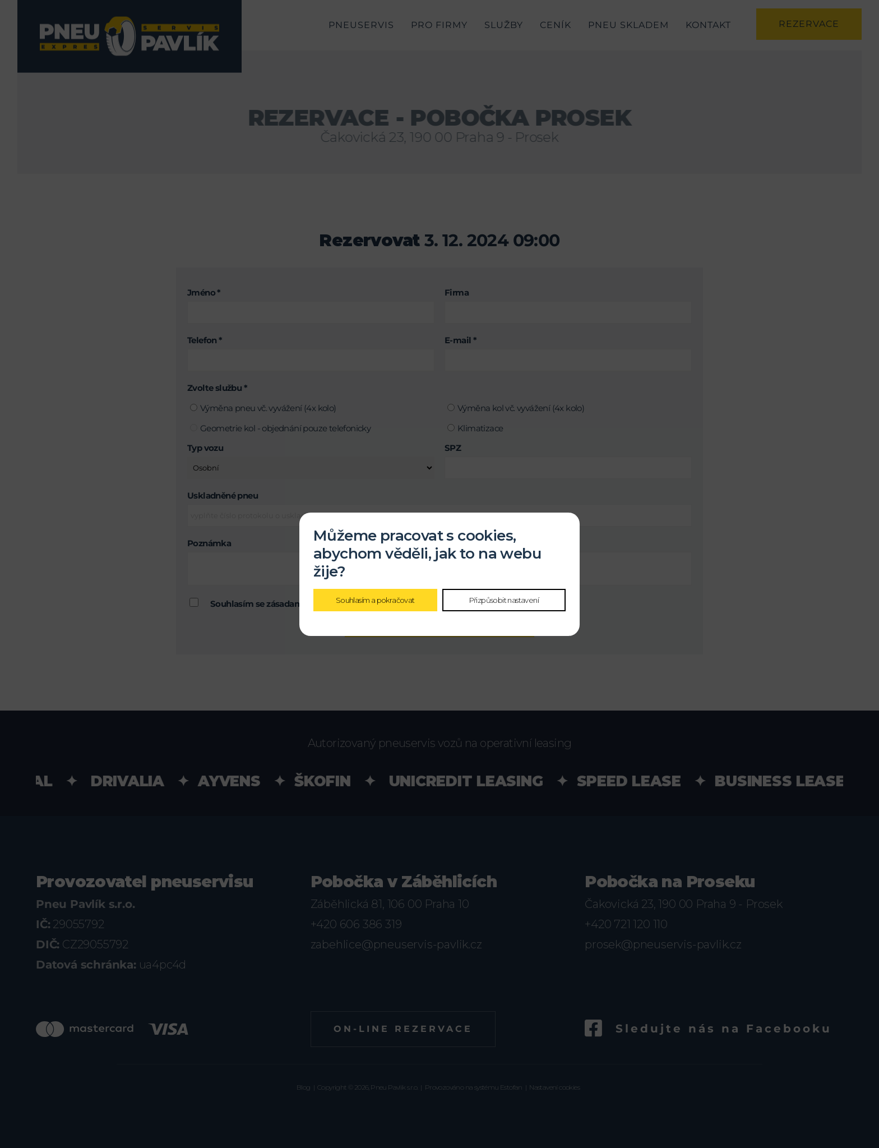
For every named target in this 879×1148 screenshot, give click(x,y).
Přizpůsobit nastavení (504, 600)
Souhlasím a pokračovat (375, 600)
